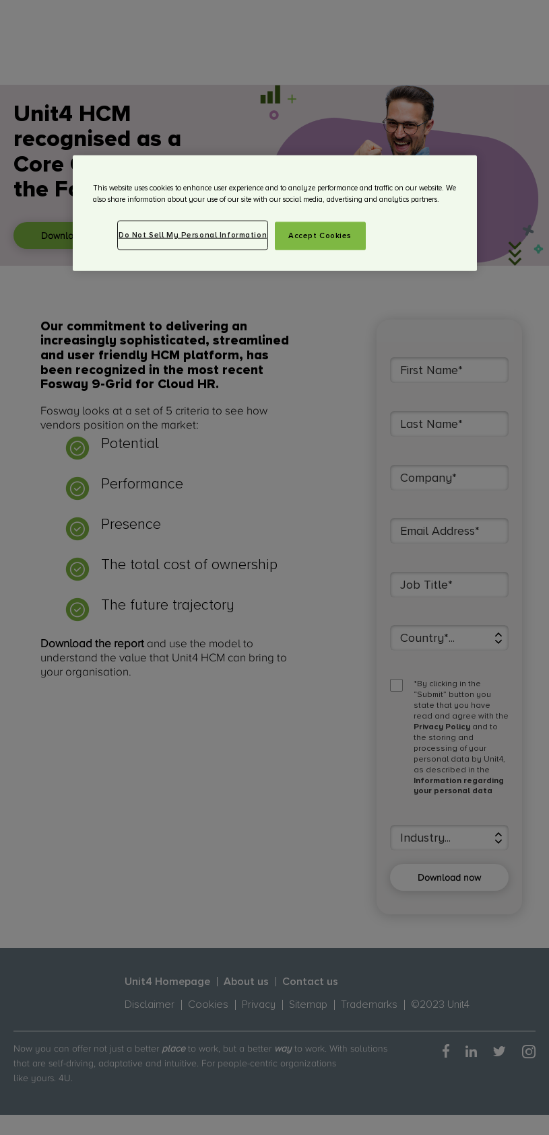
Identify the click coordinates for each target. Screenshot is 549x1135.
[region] (275, 213)
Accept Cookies (320, 235)
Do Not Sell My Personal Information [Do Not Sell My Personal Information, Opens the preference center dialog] (193, 235)
